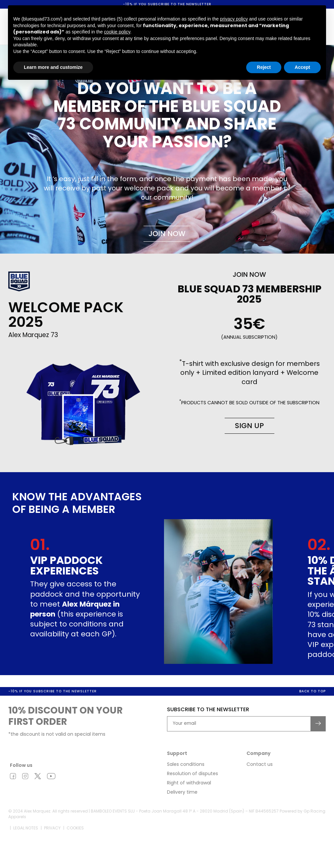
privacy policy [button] (234, 19)
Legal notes (25, 828)
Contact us (260, 765)
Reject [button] (264, 67)
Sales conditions (185, 765)
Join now (167, 233)
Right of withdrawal (189, 783)
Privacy (52, 828)
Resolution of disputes (192, 774)
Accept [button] (302, 67)
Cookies (75, 828)
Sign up (249, 426)
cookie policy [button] (117, 31)
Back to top (312, 691)
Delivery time (182, 792)
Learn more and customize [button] (53, 67)
